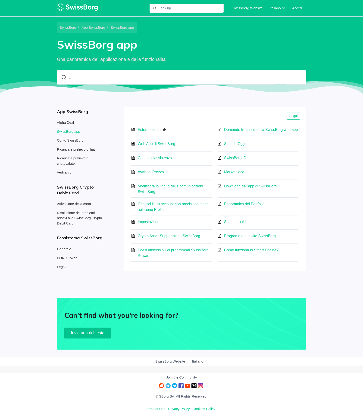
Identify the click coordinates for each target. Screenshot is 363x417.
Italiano (277, 8)
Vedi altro (64, 172)
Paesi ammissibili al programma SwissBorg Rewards (173, 253)
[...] (181, 77)
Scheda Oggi (235, 144)
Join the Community (181, 377)
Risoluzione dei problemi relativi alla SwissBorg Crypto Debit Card (79, 218)
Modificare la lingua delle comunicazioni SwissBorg (170, 189)
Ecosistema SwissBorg (79, 237)
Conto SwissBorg (70, 140)
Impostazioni (148, 222)
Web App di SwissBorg (156, 144)
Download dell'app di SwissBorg (250, 186)
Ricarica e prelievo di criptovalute (73, 160)
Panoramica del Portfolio (244, 204)
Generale (64, 249)
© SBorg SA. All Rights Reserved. (181, 396)
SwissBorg (68, 27)
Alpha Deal (65, 122)
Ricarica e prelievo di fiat (76, 149)
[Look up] (187, 8)
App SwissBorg (93, 27)
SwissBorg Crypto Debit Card (75, 190)
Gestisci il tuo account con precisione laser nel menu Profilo (173, 207)
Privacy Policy (179, 409)
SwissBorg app (122, 27)
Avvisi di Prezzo (151, 172)
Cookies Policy (204, 409)
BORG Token (67, 258)
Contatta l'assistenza (155, 158)
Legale (62, 267)
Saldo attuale (235, 222)
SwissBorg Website (248, 8)
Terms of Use (155, 409)
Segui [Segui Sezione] (293, 116)
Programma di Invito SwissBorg (250, 236)
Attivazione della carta (74, 204)
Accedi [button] (297, 8)
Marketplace (234, 172)
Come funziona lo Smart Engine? (251, 250)
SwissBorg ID (235, 158)
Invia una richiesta (87, 333)
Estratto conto (149, 130)
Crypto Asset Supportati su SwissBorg (169, 236)
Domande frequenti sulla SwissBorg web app (261, 130)
